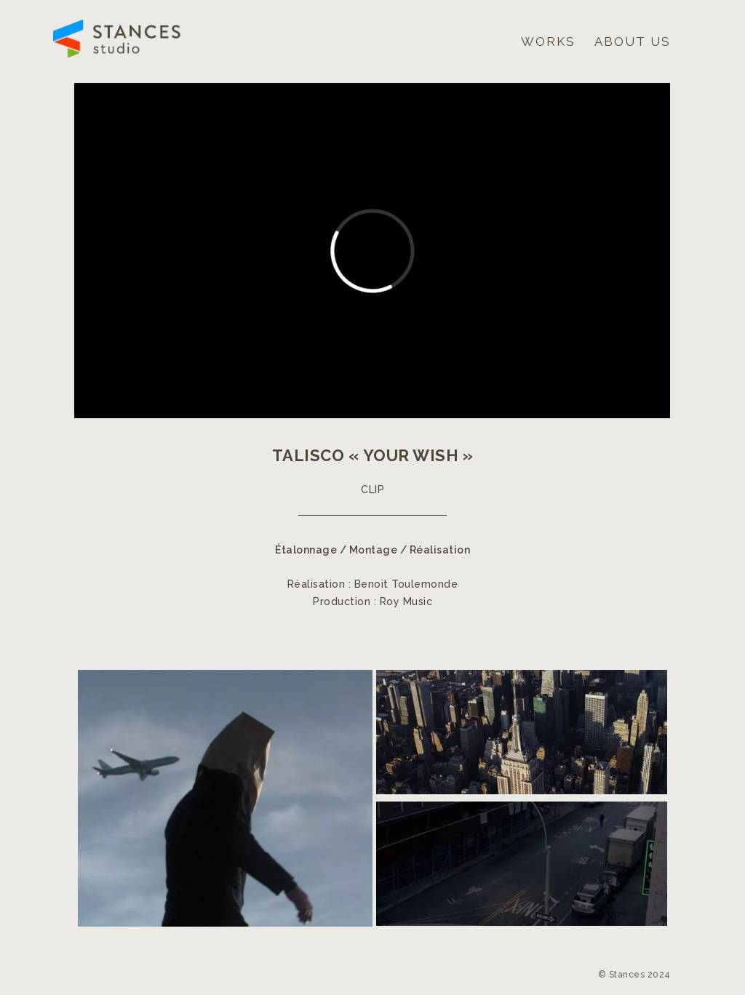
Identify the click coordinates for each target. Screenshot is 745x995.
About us (632, 41)
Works (548, 41)
